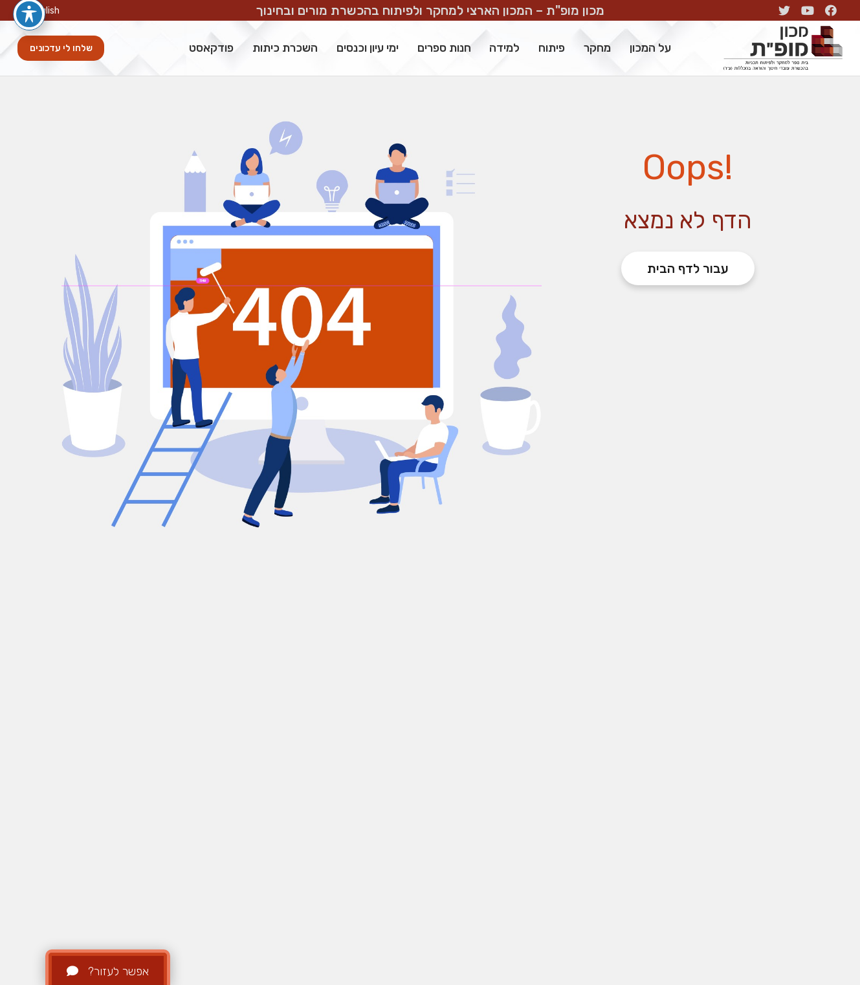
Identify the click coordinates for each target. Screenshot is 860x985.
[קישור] (783, 48)
